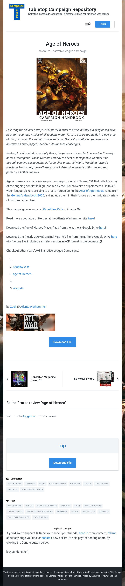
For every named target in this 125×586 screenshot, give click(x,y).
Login (103, 24)
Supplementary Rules (32, 489)
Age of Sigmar (14, 484)
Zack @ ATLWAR (40, 517)
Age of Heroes (22, 274)
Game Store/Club (57, 484)
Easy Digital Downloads (102, 576)
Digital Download (56, 576)
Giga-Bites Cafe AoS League (40, 512)
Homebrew (75, 484)
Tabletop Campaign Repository (62, 9)
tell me (112, 533)
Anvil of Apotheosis (91, 190)
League (88, 484)
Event (42, 484)
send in (83, 533)
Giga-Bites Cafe (53, 209)
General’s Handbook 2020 (27, 195)
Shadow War (21, 267)
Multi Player (102, 484)
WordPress (62, 579)
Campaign (30, 484)
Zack (13, 306)
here (91, 218)
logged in (29, 416)
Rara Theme (73, 576)
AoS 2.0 (29, 506)
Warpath (18, 288)
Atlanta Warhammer (33, 306)
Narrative (12, 489)
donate (46, 538)
